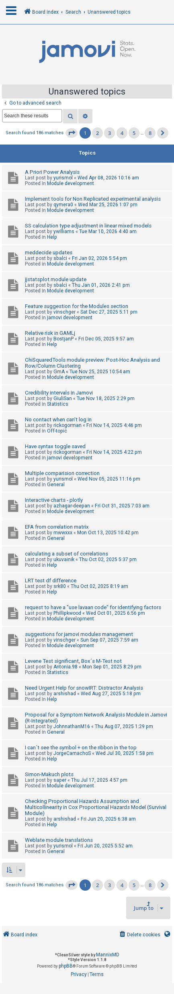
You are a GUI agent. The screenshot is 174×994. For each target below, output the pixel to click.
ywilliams (63, 231)
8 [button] (150, 133)
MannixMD (107, 955)
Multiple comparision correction (62, 473)
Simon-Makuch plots (49, 774)
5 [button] (134, 133)
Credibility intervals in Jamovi (59, 393)
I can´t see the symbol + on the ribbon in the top (81, 747)
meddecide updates (48, 253)
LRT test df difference (50, 580)
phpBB (66, 966)
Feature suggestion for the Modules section (76, 306)
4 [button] (122, 133)
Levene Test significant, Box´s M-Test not (73, 661)
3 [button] (109, 133)
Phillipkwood (67, 613)
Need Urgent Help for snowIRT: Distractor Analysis (84, 688)
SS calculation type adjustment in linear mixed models (88, 226)
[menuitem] (139, 935)
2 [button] (97, 133)
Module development (70, 183)
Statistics (57, 404)
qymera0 (63, 204)
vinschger (64, 312)
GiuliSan (62, 398)
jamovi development (69, 317)
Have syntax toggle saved (55, 446)
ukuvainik (63, 559)
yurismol (63, 178)
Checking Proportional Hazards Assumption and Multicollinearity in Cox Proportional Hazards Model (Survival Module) (95, 807)
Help (52, 237)
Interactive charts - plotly (54, 500)
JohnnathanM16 (71, 726)
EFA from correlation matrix (57, 527)
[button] (72, 133)
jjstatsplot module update (55, 279)
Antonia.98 (65, 667)
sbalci (60, 258)
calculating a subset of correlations (66, 554)
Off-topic (57, 431)
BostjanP (63, 339)
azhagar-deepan (71, 506)
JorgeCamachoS (72, 753)
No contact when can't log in (58, 420)
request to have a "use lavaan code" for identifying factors (93, 607)
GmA (59, 371)
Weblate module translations (59, 840)
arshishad (64, 693)
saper (59, 780)
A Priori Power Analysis (52, 172)
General (56, 484)
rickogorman (67, 425)
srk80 (59, 586)
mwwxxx (62, 532)
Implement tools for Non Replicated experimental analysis (93, 199)
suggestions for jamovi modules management (79, 634)
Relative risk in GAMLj (50, 333)
